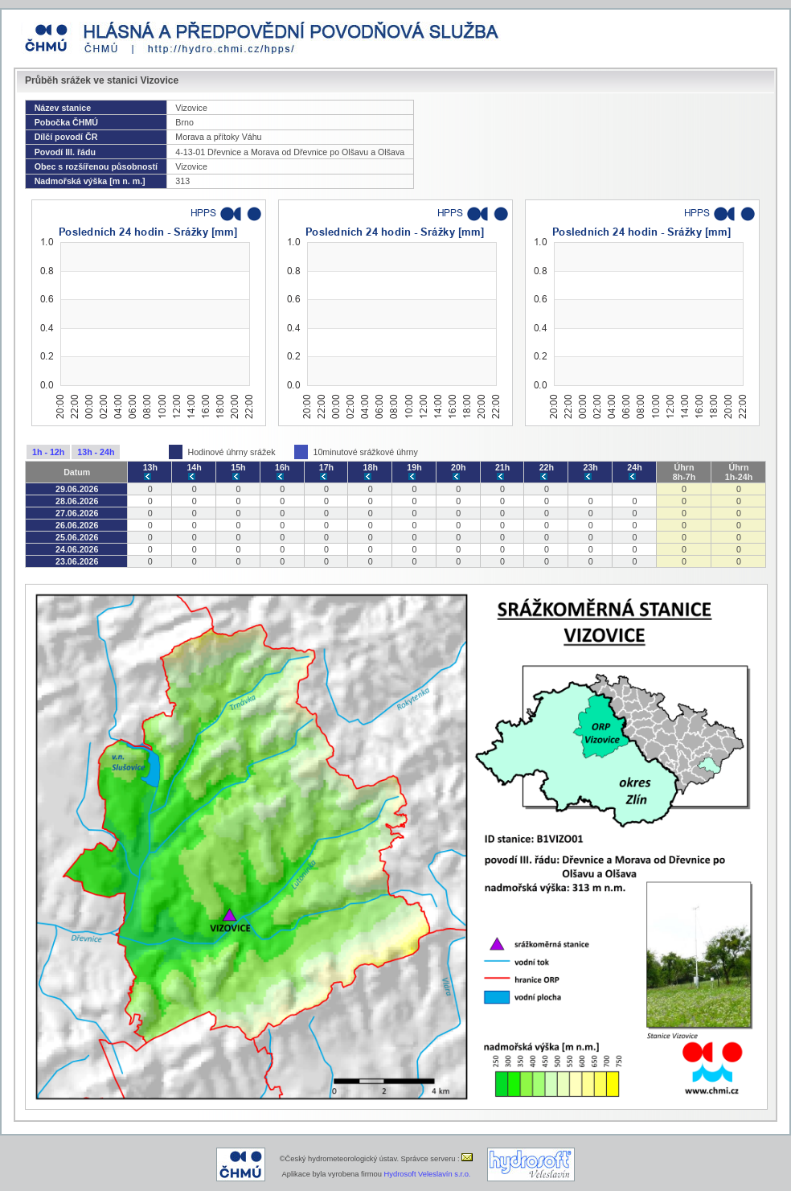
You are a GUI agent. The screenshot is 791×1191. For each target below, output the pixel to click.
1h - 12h (48, 452)
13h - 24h (95, 452)
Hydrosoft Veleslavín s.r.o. (427, 1174)
